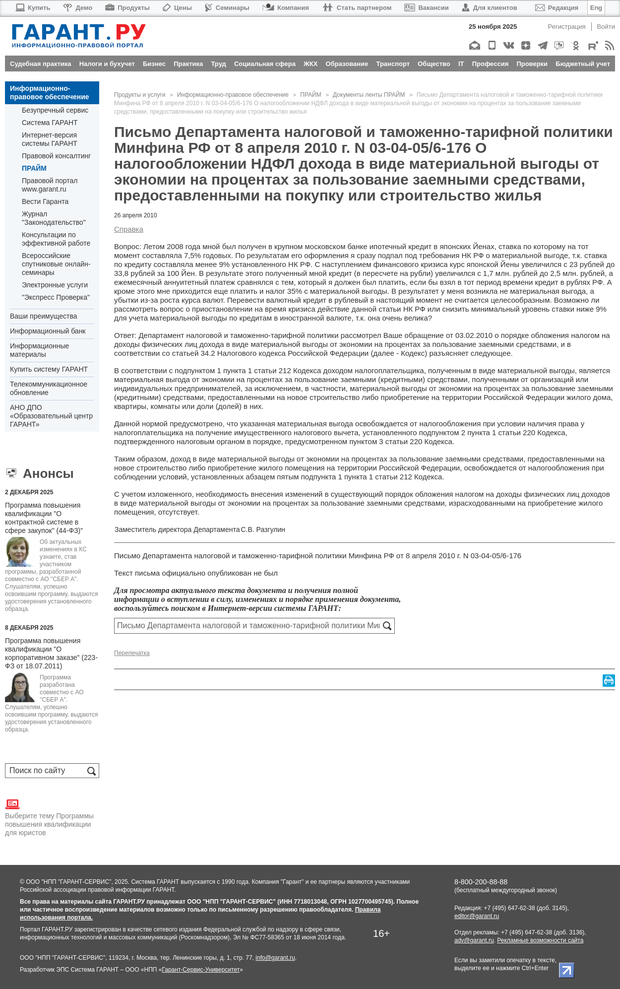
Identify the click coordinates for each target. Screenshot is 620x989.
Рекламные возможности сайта (540, 940)
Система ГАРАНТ (50, 123)
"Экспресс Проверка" (56, 297)
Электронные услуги (55, 285)
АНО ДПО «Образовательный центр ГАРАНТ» (51, 415)
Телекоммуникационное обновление (48, 388)
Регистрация (567, 26)
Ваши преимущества (43, 316)
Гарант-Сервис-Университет (201, 969)
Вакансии (426, 7)
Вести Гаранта (45, 201)
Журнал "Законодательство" (54, 218)
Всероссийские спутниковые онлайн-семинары (56, 264)
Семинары (227, 7)
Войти (606, 26)
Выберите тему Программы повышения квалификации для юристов (49, 817)
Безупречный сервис (55, 110)
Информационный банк (48, 331)
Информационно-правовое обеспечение (49, 92)
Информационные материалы (39, 350)
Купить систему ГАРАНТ (49, 369)
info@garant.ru (275, 957)
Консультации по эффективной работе (56, 239)
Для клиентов (489, 7)
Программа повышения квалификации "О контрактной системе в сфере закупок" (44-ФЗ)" (44, 517)
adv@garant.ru (474, 940)
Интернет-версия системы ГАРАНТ (49, 139)
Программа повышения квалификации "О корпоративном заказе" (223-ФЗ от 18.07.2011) (51, 653)
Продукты (127, 7)
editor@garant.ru (476, 916)
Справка (128, 229)
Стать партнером (357, 7)
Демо (77, 7)
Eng (596, 7)
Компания (285, 7)
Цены (177, 7)
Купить (32, 7)
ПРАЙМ (34, 168)
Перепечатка (132, 653)
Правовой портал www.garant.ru (50, 185)
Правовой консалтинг (56, 156)
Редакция (556, 7)
